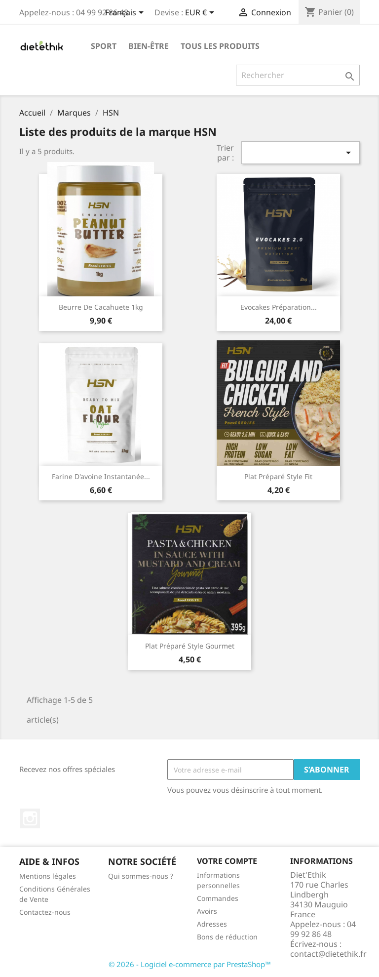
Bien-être (148, 46)
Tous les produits (220, 46)
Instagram (30, 818)
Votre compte (227, 860)
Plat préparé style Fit (278, 476)
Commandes (217, 898)
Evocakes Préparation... (278, 307)
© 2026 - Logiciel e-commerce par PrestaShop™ (190, 964)
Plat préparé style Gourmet (189, 646)
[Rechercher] (298, 75)
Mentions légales (47, 876)
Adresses (212, 924)
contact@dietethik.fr (328, 953)
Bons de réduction (227, 936)
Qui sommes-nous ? (140, 876)
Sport (103, 46)
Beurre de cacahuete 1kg (101, 307)
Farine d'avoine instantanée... (101, 476)
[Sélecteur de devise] (201, 13)
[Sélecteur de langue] (126, 13)
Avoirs (207, 911)
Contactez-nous (45, 912)
